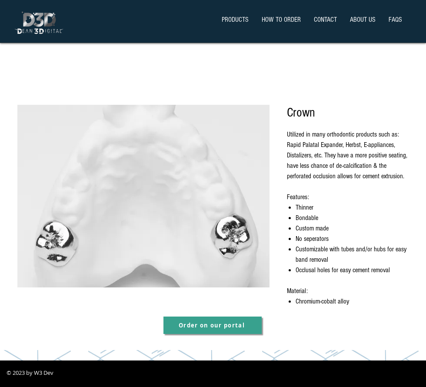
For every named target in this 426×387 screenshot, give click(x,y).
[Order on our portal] (212, 325)
